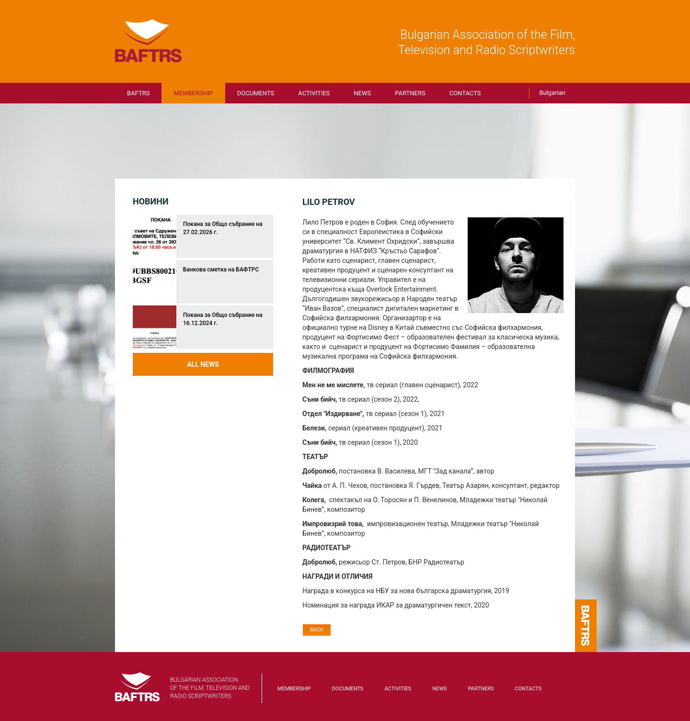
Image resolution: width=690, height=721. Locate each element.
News (362, 93)
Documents (256, 93)
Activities (314, 93)
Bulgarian (552, 92)
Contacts (465, 93)
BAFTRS (148, 40)
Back (316, 630)
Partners (410, 93)
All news (203, 364)
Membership (193, 93)
